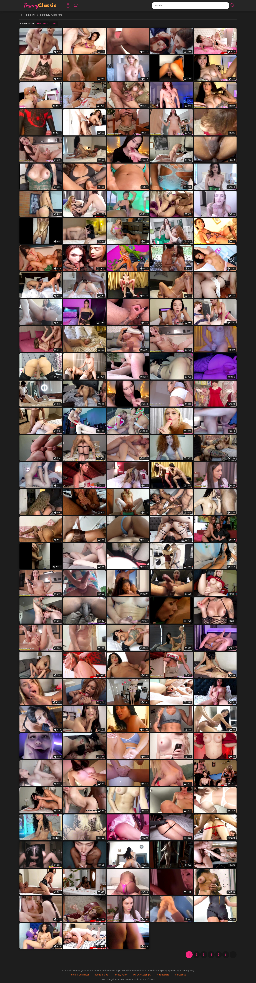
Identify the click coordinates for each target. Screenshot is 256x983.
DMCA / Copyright (142, 975)
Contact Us (180, 975)
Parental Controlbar (79, 975)
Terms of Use (101, 975)
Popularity (42, 24)
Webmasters (163, 975)
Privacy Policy (120, 975)
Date (54, 24)
